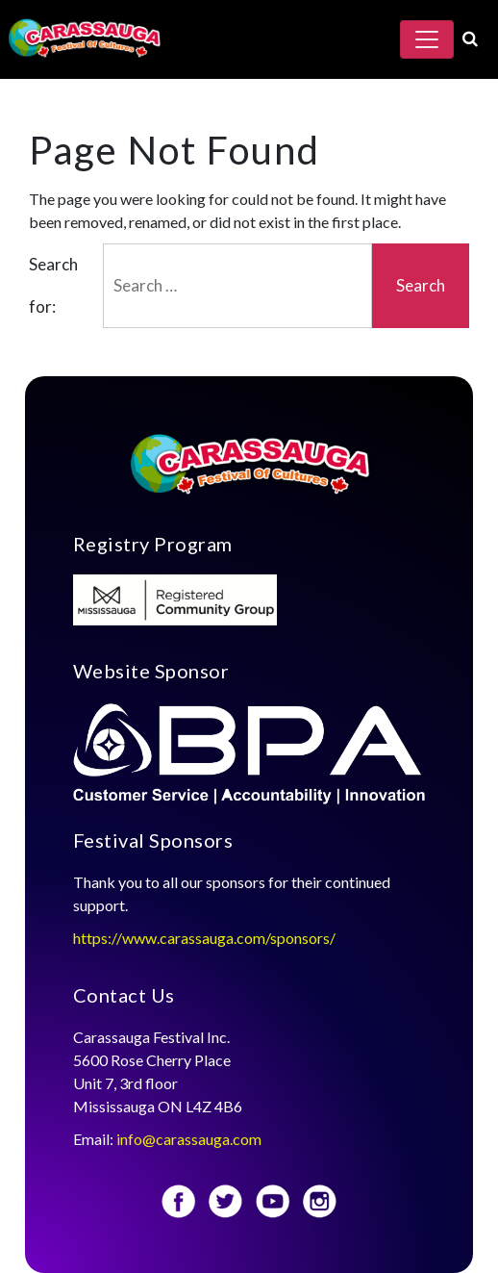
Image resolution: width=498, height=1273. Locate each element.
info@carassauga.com (190, 1139)
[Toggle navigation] (427, 39)
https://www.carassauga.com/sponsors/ (204, 938)
